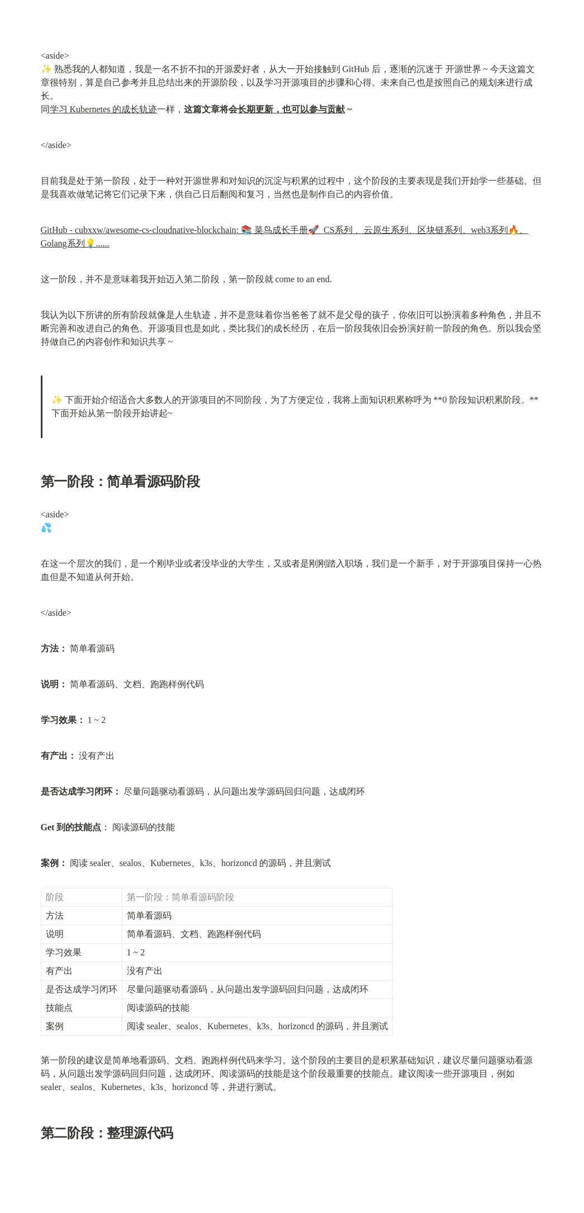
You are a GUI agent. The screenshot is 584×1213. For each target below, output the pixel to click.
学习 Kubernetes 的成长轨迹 (104, 109)
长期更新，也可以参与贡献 (291, 109)
